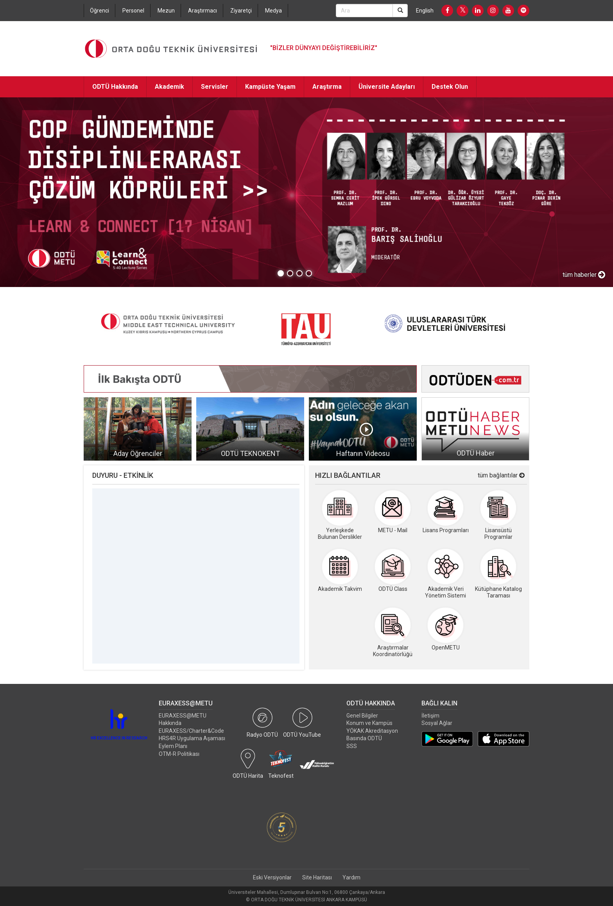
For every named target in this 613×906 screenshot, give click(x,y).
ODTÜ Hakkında (115, 86)
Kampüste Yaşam (270, 86)
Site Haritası (317, 877)
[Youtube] (508, 10)
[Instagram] (493, 10)
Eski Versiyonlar (272, 877)
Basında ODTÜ (364, 738)
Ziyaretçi (241, 10)
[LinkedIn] (478, 10)
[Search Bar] (364, 10)
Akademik (169, 86)
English (425, 10)
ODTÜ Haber (476, 453)
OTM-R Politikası (179, 754)
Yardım (351, 877)
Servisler (214, 86)
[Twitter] (462, 10)
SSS (351, 746)
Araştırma (327, 86)
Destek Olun (450, 86)
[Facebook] (447, 10)
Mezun (166, 10)
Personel (133, 10)
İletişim (430, 715)
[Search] (400, 10)
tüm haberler (584, 274)
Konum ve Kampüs (369, 723)
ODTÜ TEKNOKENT (250, 453)
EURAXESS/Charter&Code (191, 731)
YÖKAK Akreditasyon (372, 731)
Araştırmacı (202, 10)
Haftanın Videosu (363, 453)
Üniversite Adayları (386, 86)
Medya (273, 10)
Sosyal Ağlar (436, 723)
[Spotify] (523, 10)
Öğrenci (99, 10)
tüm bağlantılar (501, 475)
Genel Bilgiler (362, 715)
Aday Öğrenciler (137, 453)
